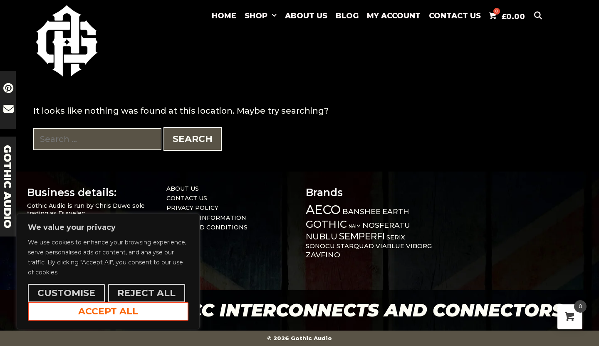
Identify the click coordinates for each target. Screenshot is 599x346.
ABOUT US (306, 15)
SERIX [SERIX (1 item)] (395, 237)
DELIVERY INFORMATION (206, 218)
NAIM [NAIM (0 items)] (355, 226)
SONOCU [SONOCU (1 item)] (320, 246)
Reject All (146, 293)
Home (224, 15)
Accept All (108, 311)
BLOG (347, 15)
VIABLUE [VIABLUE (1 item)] (390, 246)
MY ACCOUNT (394, 15)
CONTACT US (455, 15)
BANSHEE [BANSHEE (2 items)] (361, 211)
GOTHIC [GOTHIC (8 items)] (326, 224)
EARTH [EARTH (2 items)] (395, 211)
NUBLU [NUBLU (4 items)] (321, 236)
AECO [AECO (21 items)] (323, 209)
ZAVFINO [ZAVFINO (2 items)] (323, 254)
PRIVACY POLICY (192, 208)
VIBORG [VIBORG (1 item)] (419, 246)
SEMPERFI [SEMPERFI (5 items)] (362, 236)
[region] (108, 271)
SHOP (263, 15)
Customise (66, 293)
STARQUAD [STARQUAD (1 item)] (355, 246)
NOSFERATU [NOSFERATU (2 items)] (386, 225)
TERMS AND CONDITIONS (207, 227)
